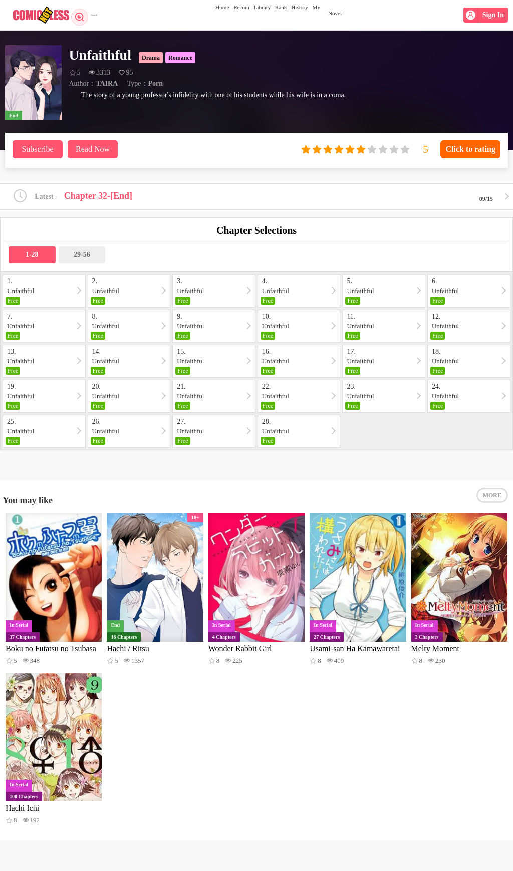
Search (89, 15)
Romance (180, 57)
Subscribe (37, 149)
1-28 (32, 257)
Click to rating (470, 149)
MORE (492, 504)
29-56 (82, 257)
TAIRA (107, 83)
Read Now (93, 149)
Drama (151, 57)
